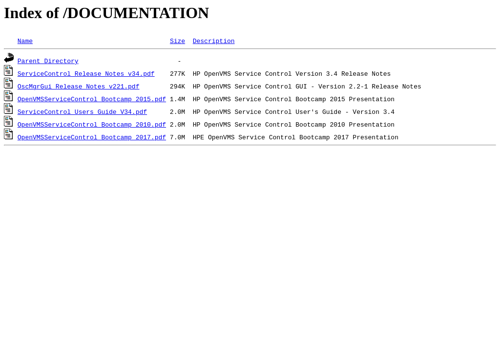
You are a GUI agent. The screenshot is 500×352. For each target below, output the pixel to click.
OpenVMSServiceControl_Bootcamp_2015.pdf (92, 98)
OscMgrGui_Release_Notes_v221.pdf (79, 86)
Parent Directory (48, 60)
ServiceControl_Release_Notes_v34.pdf (86, 73)
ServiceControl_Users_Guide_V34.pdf (82, 111)
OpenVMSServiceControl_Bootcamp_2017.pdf (92, 136)
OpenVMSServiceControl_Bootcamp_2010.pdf (92, 124)
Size (177, 40)
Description (214, 40)
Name (25, 40)
